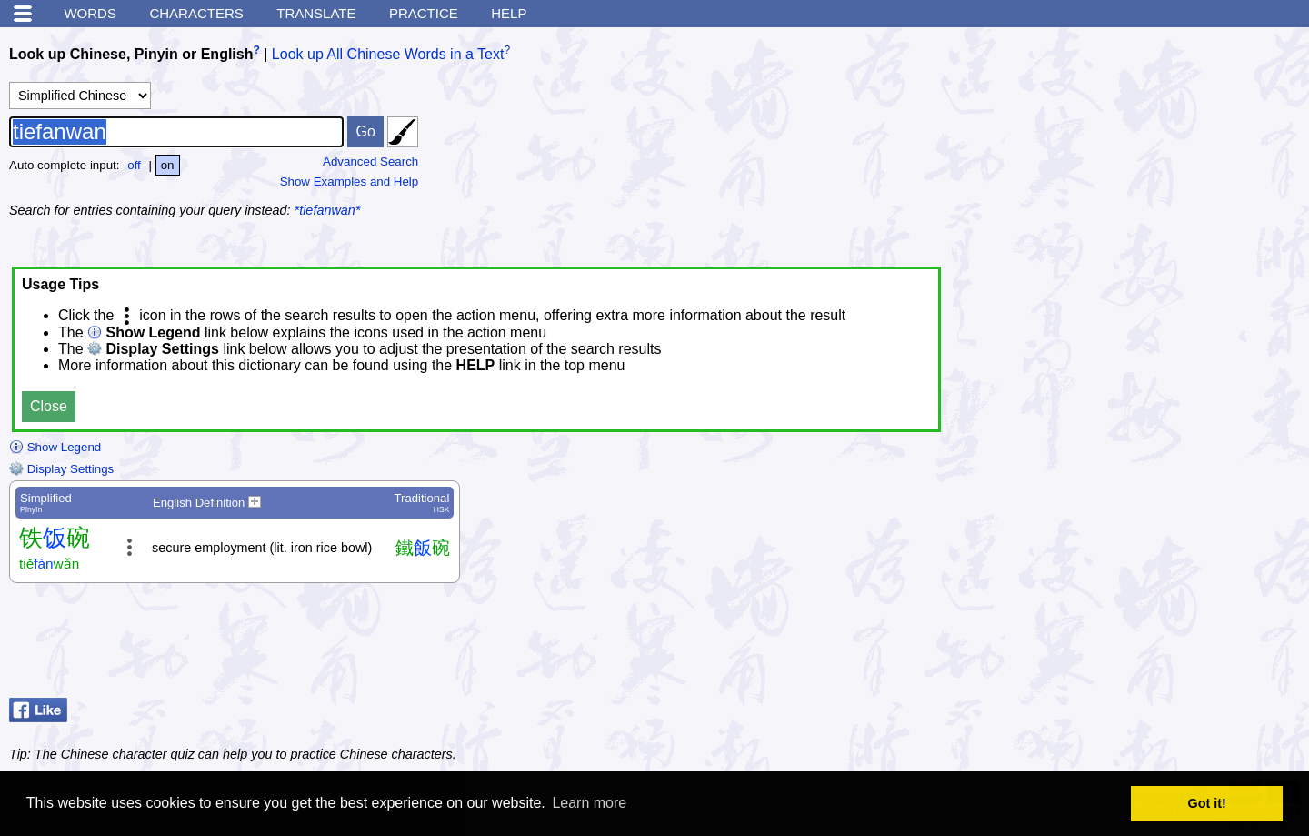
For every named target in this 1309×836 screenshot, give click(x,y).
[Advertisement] (1163, 150)
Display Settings (61, 469)
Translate (315, 13)
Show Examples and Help (349, 181)
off (134, 165)
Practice (423, 13)
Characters (196, 13)
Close (48, 406)
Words (90, 13)
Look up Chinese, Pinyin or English (131, 54)
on (168, 165)
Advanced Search (370, 161)
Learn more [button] (589, 803)
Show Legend (55, 447)
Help (508, 13)
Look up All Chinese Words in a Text (388, 54)
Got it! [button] (1207, 803)
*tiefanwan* (328, 210)
